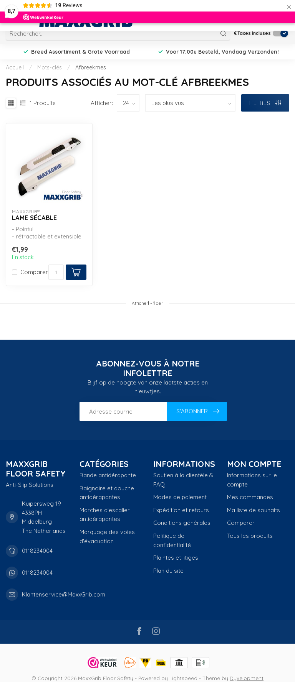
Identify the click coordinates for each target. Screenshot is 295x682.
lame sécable (34, 218)
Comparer (34, 272)
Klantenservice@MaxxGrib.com (63, 594)
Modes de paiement (180, 497)
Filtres (265, 103)
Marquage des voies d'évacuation (107, 536)
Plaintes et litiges (175, 557)
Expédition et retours (181, 510)
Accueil (15, 67)
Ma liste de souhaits (253, 510)
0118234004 (37, 550)
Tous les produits (250, 535)
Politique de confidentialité (172, 540)
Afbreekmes (90, 67)
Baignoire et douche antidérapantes (107, 493)
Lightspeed (183, 678)
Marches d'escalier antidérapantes (105, 514)
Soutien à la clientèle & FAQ (183, 480)
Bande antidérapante (108, 475)
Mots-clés (49, 67)
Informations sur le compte (252, 480)
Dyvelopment (247, 678)
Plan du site (168, 570)
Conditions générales (181, 522)
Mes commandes (250, 497)
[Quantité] (56, 272)
